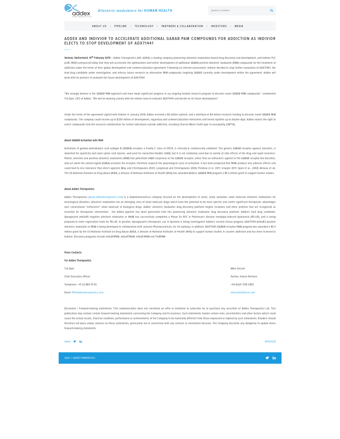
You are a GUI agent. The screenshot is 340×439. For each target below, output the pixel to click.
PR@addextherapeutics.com (87, 292)
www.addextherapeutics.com (105, 197)
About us (99, 26)
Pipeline (120, 26)
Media (239, 26)
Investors (219, 26)
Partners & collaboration (182, 26)
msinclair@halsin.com (243, 292)
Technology (144, 26)
